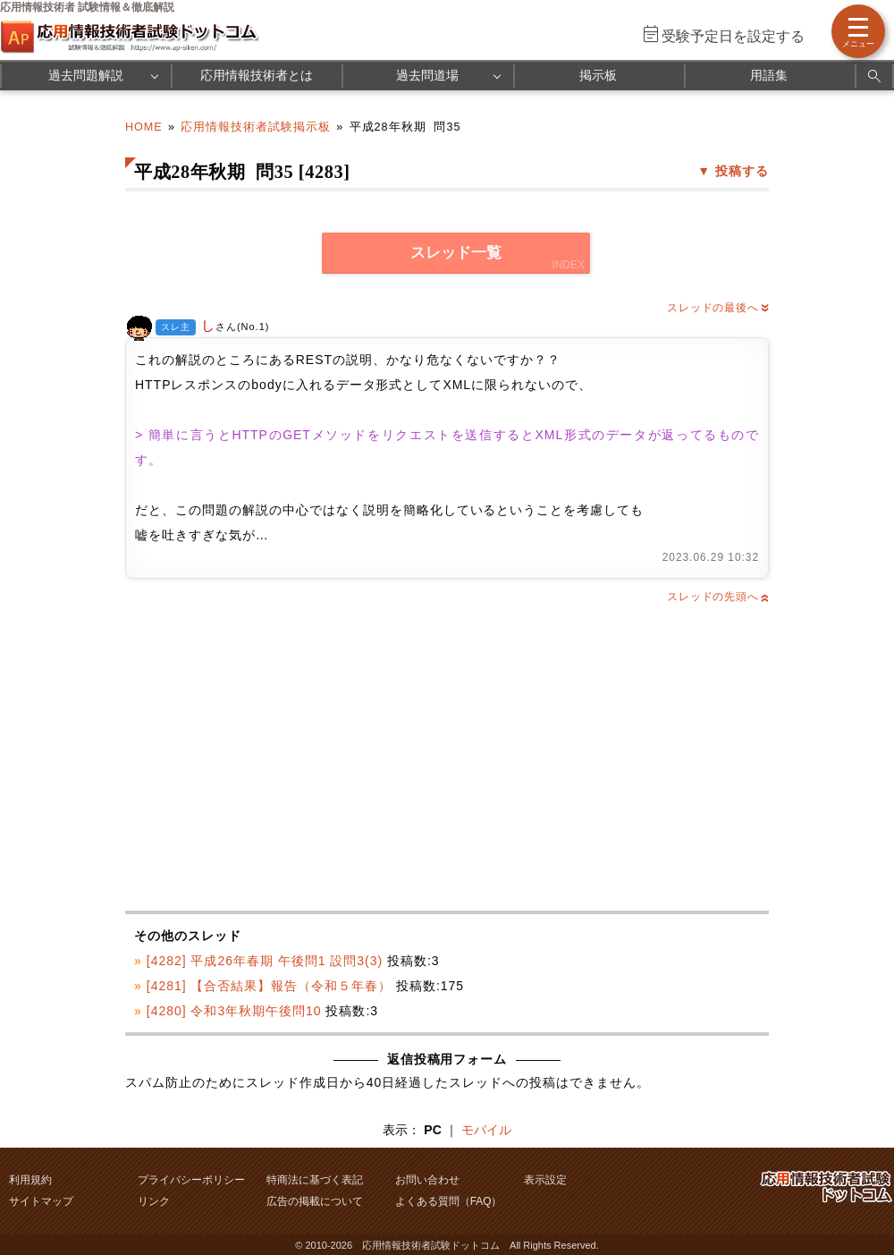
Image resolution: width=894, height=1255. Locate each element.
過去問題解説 (85, 75)
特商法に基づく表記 (314, 1180)
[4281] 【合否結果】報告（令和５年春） (269, 986)
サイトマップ (41, 1201)
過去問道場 (427, 75)
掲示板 (598, 75)
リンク (154, 1201)
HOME (144, 127)
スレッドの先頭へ (718, 596)
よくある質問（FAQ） (448, 1201)
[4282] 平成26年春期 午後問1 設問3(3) (265, 961)
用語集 (769, 75)
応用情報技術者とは (256, 75)
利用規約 (30, 1180)
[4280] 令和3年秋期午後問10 (234, 1011)
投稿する (742, 171)
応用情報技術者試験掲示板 (256, 127)
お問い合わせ (427, 1180)
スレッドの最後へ (718, 307)
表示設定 (545, 1180)
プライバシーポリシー (191, 1180)
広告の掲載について (314, 1201)
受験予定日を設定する (733, 36)
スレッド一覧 (456, 252)
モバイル (486, 1130)
